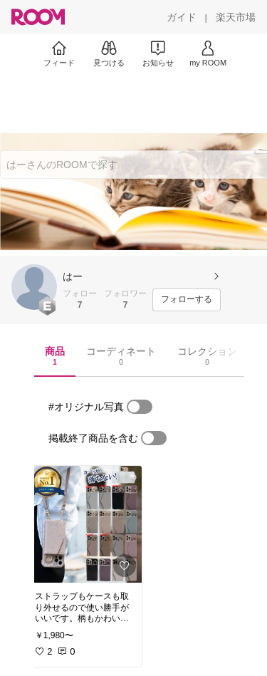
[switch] (139, 407)
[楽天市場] (236, 17)
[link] (84, 524)
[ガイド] (182, 17)
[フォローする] (186, 299)
